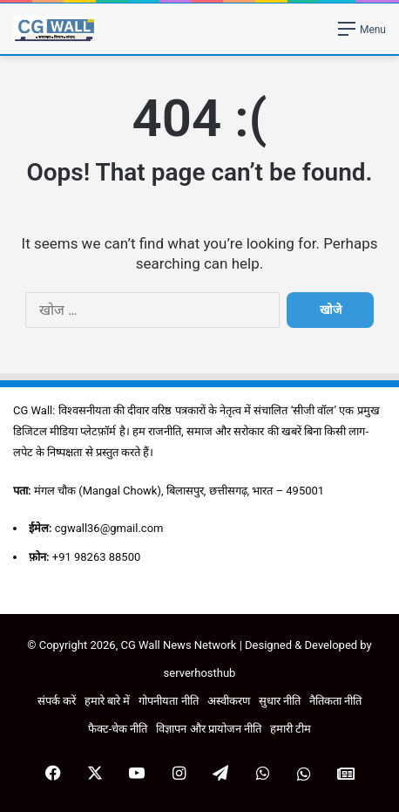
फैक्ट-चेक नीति (118, 728)
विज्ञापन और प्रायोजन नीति (208, 728)
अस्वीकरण (228, 700)
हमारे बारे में (107, 700)
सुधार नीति (280, 700)
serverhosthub (200, 672)
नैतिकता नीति (335, 700)
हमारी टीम (290, 728)
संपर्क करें (56, 700)
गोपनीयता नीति (168, 700)
